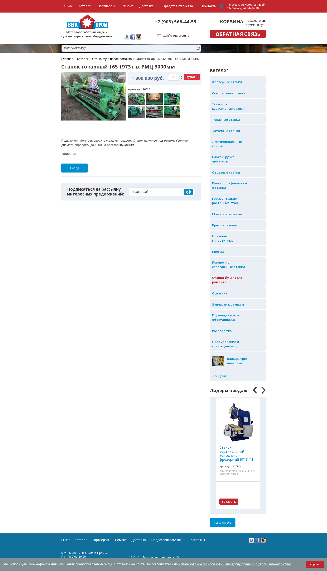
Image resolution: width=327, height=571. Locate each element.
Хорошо (314, 564)
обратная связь (238, 33)
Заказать (229, 502)
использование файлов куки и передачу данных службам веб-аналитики (235, 564)
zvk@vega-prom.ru (176, 35)
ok (188, 192)
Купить (191, 77)
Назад (74, 168)
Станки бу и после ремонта (112, 59)
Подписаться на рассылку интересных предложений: (95, 192)
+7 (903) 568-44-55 (175, 21)
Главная (67, 59)
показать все (222, 522)
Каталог (82, 59)
